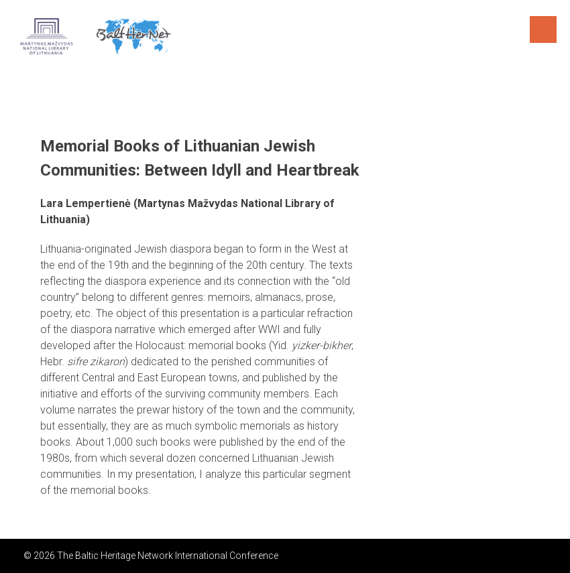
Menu (543, 29)
